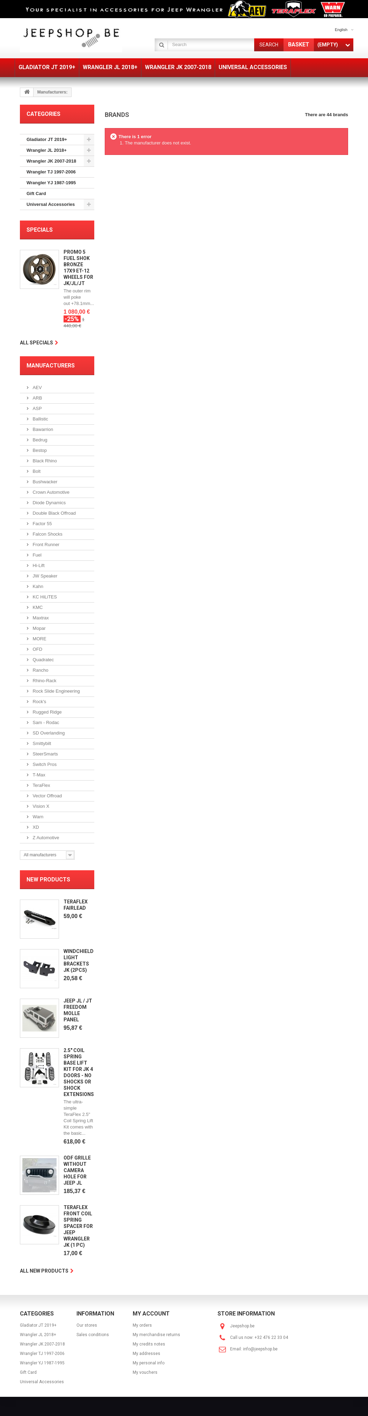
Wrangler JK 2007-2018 (51, 161)
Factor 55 (41, 523)
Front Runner (45, 544)
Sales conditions (92, 1334)
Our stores (86, 1325)
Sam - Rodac (45, 722)
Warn (37, 816)
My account (151, 1313)
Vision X (40, 806)
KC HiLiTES (44, 596)
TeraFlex (40, 785)
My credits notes (149, 1344)
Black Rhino (44, 460)
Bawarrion (42, 429)
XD (35, 827)
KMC (37, 607)
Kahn (37, 586)
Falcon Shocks (46, 534)
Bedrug (39, 439)
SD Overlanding (48, 733)
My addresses (146, 1353)
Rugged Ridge (46, 712)
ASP (36, 408)
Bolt (36, 471)
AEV (36, 387)
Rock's (38, 701)
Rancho (39, 670)
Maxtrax (40, 617)
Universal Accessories (51, 204)
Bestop (39, 450)
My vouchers (145, 1372)
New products (48, 879)
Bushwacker (44, 481)
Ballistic (39, 419)
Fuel (36, 555)
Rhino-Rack (44, 680)
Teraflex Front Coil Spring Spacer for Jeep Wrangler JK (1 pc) (78, 1226)
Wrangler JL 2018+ (47, 150)
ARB (36, 398)
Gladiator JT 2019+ (47, 139)
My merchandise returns (156, 1334)
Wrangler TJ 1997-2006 (51, 171)
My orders (142, 1325)
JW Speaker (44, 576)
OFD (36, 649)
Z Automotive (45, 837)
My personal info (148, 1363)
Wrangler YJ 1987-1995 (51, 182)
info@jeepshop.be (260, 1349)
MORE (38, 638)
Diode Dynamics (48, 502)
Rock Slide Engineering (55, 691)
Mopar (38, 628)
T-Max (38, 774)
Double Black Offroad (53, 513)
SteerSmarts (44, 754)
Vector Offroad (46, 795)
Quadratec (42, 659)
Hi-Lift (38, 565)
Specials (40, 229)
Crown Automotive (50, 492)
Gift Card (36, 193)
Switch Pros (44, 764)
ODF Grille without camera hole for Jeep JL (77, 1170)
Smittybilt (41, 743)
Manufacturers (51, 365)
